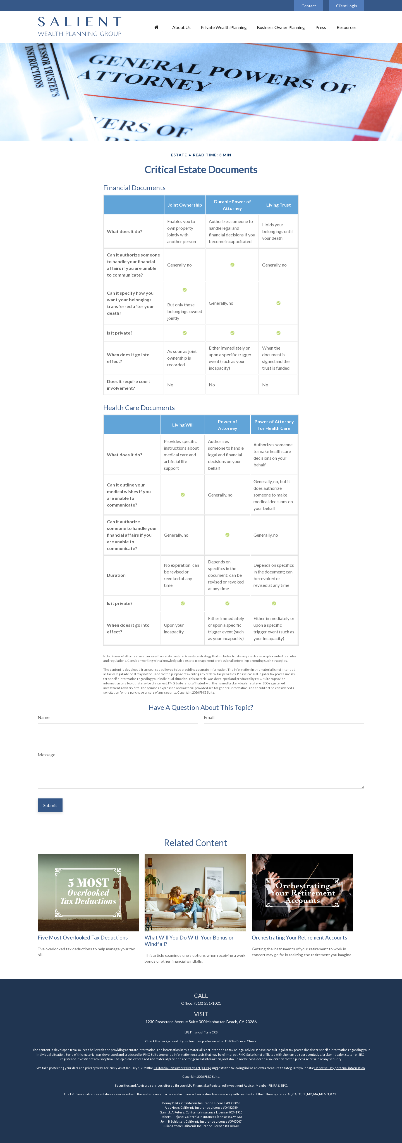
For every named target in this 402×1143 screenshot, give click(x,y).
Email (209, 717)
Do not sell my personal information (339, 1068)
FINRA (273, 1085)
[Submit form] (50, 805)
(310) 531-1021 (207, 1003)
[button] (156, 27)
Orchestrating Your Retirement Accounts (299, 937)
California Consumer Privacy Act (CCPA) (182, 1068)
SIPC (284, 1085)
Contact (309, 5)
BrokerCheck (246, 1041)
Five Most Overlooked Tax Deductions (83, 937)
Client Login (346, 5)
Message (46, 754)
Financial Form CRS (203, 1032)
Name (43, 717)
